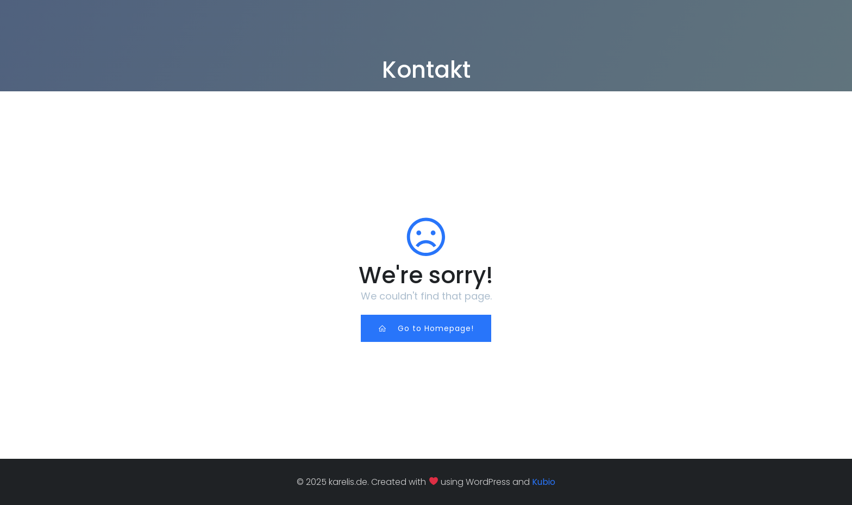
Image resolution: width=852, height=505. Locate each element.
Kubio (543, 482)
